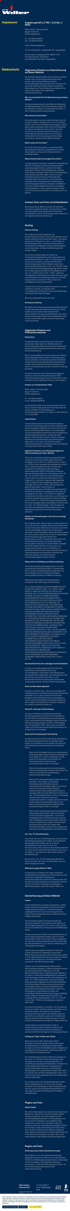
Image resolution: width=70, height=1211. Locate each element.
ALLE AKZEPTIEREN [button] (35, 1207)
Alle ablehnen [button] (23, 1207)
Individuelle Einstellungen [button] (10, 1207)
